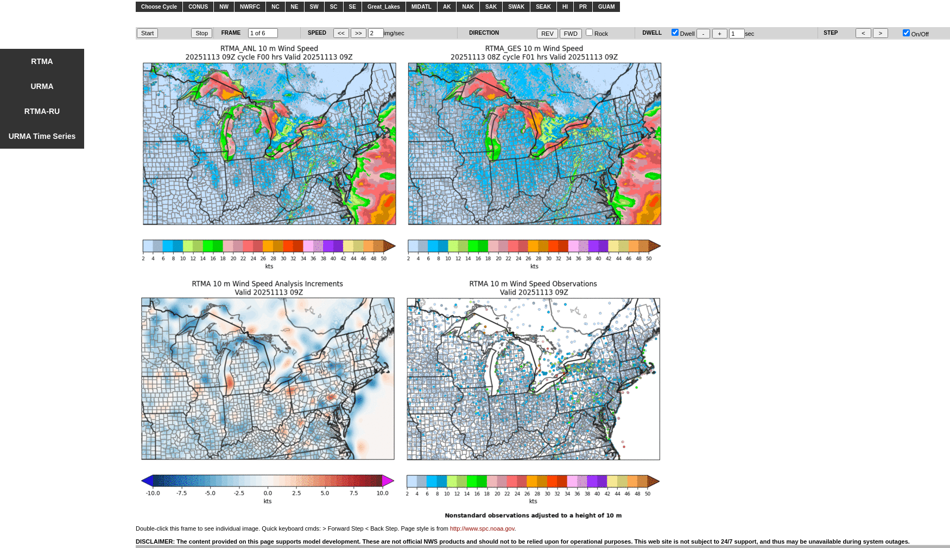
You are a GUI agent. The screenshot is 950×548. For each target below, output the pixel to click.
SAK (491, 7)
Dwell (683, 33)
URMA (42, 86)
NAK (468, 7)
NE (295, 7)
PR (583, 7)
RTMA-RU (42, 111)
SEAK (543, 7)
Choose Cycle (159, 7)
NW (224, 7)
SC (334, 7)
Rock (597, 33)
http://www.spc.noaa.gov (482, 528)
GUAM (606, 7)
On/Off (916, 34)
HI (565, 7)
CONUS (198, 7)
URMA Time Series (42, 136)
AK (447, 7)
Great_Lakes (384, 7)
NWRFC (250, 7)
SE (352, 7)
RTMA (42, 61)
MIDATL (421, 7)
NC (275, 7)
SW (314, 7)
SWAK (516, 7)
